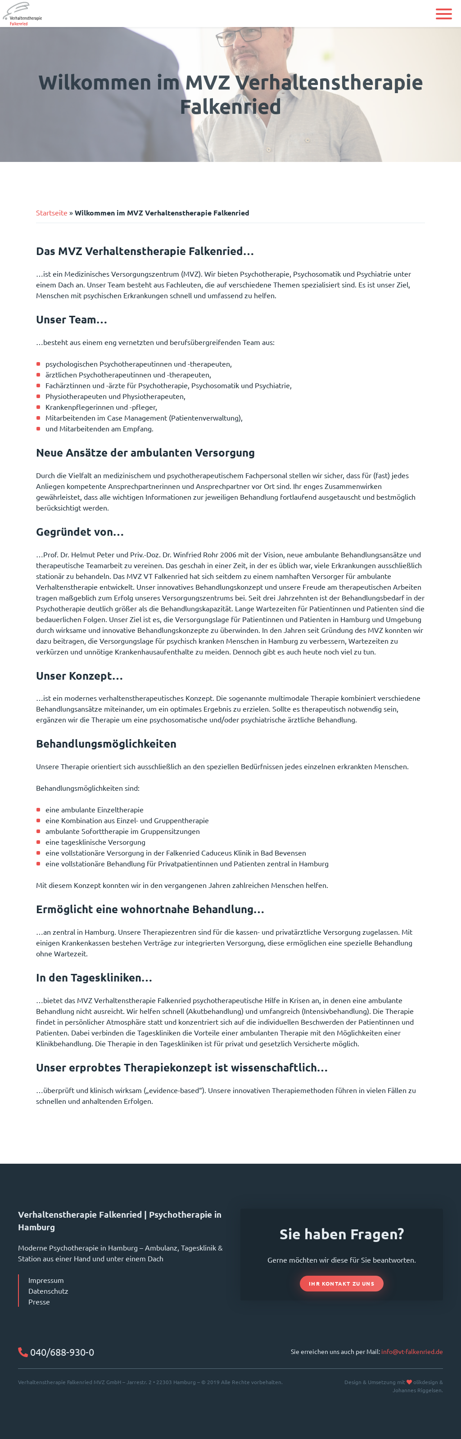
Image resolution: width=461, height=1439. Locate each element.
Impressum (46, 1279)
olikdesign (425, 1381)
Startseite (52, 212)
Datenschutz (48, 1290)
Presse (39, 1301)
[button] (444, 14)
